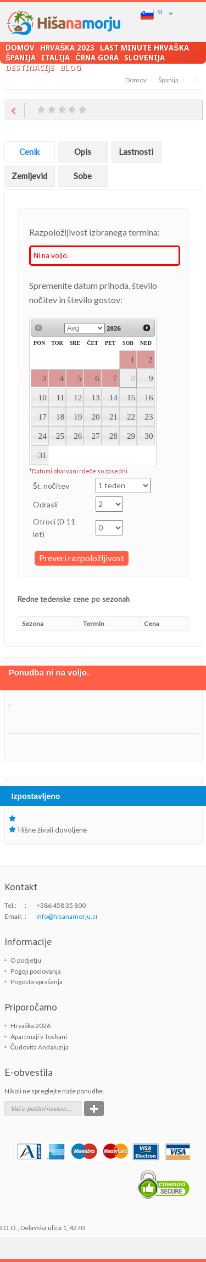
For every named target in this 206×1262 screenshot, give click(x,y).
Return (14, 109)
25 (60, 435)
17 (42, 416)
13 (95, 397)
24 (42, 435)
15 (131, 397)
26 (78, 435)
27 (95, 435)
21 (113, 416)
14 (113, 397)
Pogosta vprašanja (36, 982)
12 (78, 397)
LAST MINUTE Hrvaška (144, 47)
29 (131, 435)
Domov (20, 47)
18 (60, 416)
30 (148, 435)
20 (95, 416)
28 (113, 435)
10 (42, 397)
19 (78, 416)
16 (148, 397)
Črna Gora (97, 57)
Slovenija (144, 57)
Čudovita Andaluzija (39, 1047)
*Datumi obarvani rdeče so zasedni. (79, 470)
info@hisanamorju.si (66, 916)
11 (60, 397)
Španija (20, 57)
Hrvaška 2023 (67, 47)
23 (148, 416)
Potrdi (94, 1108)
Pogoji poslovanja (35, 971)
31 (42, 455)
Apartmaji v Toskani (38, 1036)
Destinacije (29, 67)
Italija (55, 57)
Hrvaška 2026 (30, 1025)
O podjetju (25, 960)
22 (131, 416)
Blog (70, 67)
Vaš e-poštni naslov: (38, 1108)
